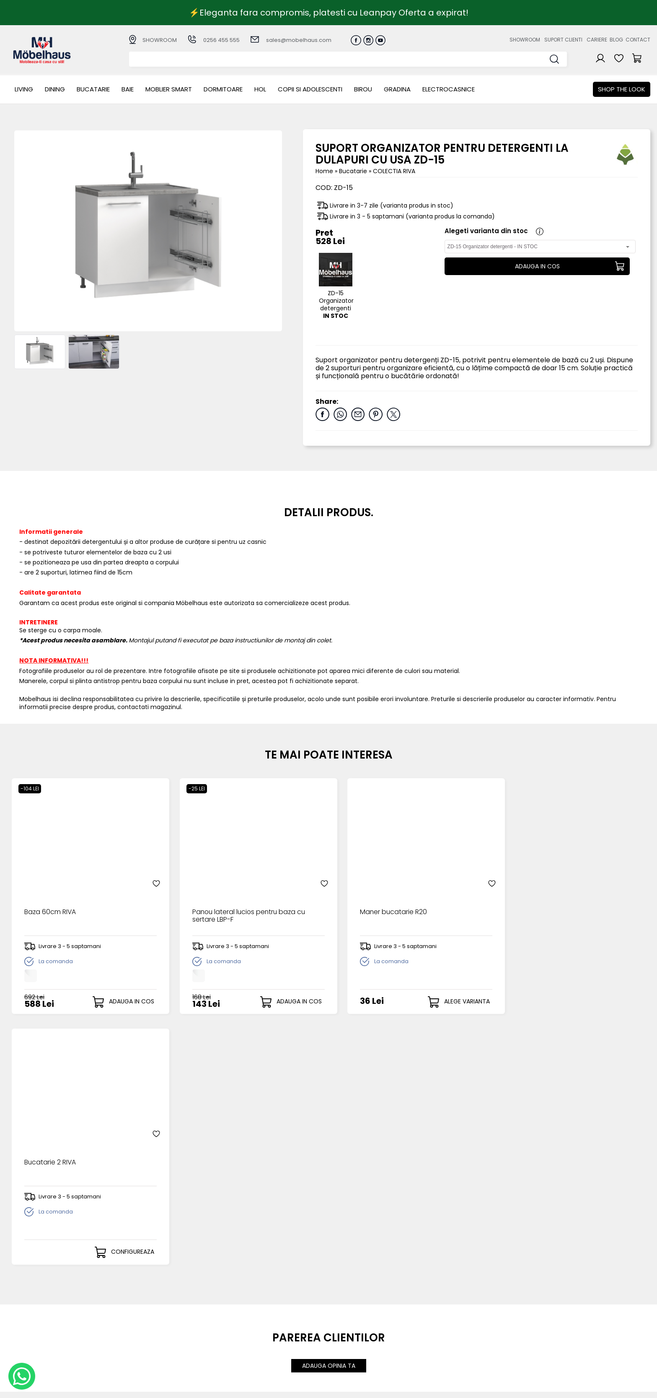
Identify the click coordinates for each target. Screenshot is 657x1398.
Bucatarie (93, 89)
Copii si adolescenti (310, 89)
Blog (616, 39)
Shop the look (621, 89)
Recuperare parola (350, 1312)
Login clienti (339, 1305)
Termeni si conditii (255, 1319)
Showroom (525, 39)
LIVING (24, 89)
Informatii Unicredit (257, 1353)
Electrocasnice (448, 89)
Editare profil (340, 1339)
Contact (638, 39)
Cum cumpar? (250, 1298)
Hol (260, 89)
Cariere (597, 39)
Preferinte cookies (441, 1332)
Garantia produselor (259, 1326)
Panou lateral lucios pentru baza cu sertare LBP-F (243, 911)
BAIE (128, 89)
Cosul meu (337, 1325)
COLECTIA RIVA (394, 171)
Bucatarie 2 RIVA (533, 907)
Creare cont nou (346, 1298)
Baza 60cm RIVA (50, 907)
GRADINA (397, 89)
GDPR (236, 1346)
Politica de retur (252, 1339)
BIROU (363, 89)
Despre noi (430, 1298)
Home (324, 171)
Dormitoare (223, 89)
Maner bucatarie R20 (380, 907)
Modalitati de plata (257, 1305)
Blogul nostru (433, 1319)
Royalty (639, 1387)
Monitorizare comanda (263, 1332)
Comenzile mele (346, 1332)
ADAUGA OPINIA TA (328, 1114)
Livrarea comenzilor (257, 1312)
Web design (601, 1387)
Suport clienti (563, 39)
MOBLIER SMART (168, 89)
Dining (55, 89)
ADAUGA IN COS (537, 266)
